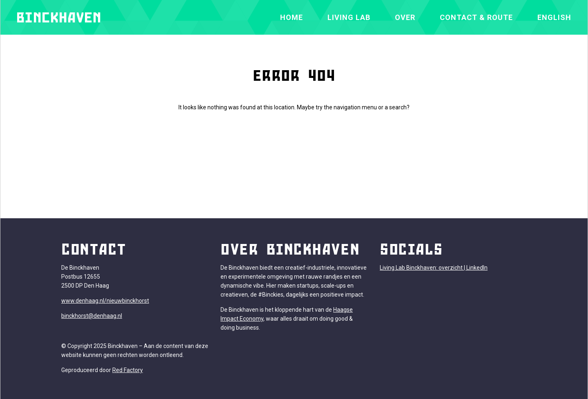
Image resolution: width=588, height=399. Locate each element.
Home (291, 17)
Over (405, 17)
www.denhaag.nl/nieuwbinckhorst (105, 300)
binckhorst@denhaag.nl (91, 316)
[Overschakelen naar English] (554, 17)
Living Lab (348, 17)
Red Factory (127, 370)
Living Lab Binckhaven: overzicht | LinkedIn (434, 267)
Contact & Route (476, 17)
